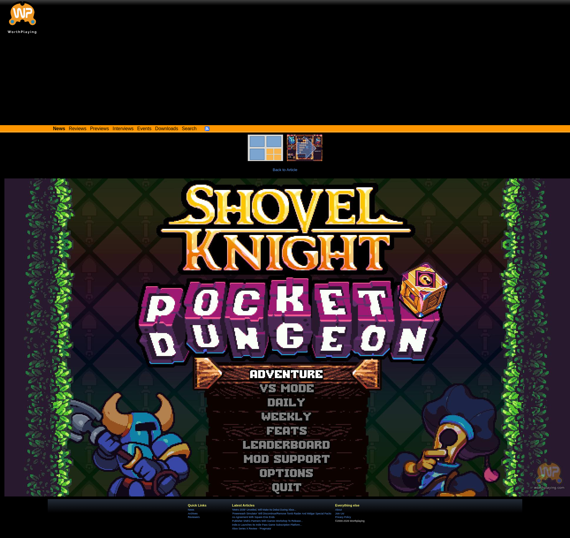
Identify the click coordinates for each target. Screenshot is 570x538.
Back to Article (285, 170)
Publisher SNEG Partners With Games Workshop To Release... (267, 520)
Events (144, 128)
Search (189, 128)
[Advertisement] (285, 81)
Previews (99, 128)
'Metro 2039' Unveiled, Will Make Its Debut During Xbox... (264, 509)
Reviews (78, 128)
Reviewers (194, 517)
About (338, 509)
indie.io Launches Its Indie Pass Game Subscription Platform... (267, 524)
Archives (193, 513)
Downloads (166, 128)
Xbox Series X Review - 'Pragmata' (251, 528)
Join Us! (339, 513)
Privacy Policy (343, 517)
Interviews (123, 128)
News (191, 509)
